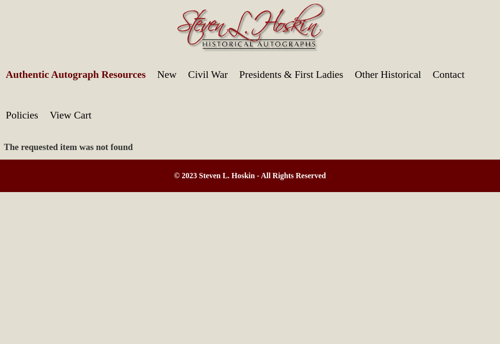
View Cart (70, 115)
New (167, 74)
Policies (22, 115)
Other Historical (388, 74)
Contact (449, 74)
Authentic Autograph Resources (76, 74)
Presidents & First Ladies (291, 74)
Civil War (208, 74)
